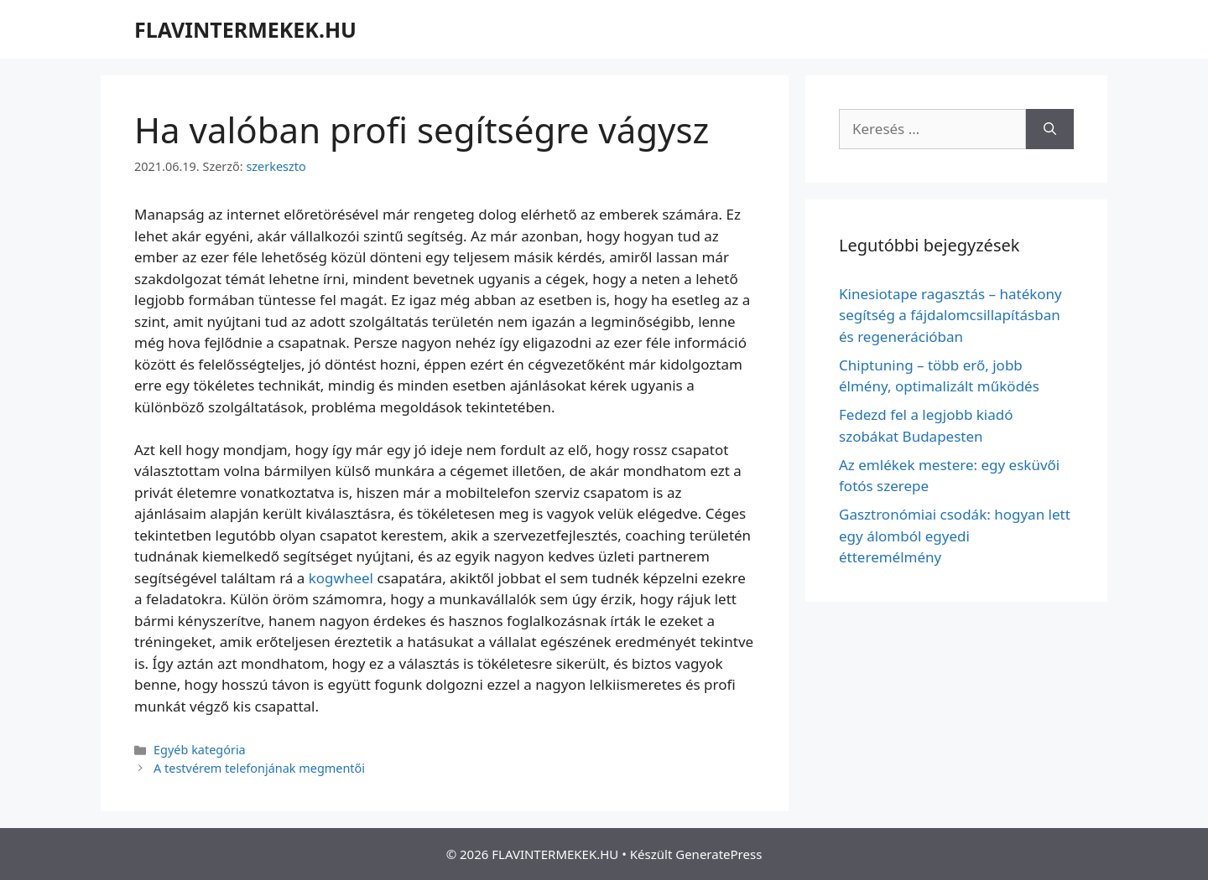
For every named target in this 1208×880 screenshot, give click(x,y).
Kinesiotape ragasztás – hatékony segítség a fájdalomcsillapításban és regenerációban (950, 315)
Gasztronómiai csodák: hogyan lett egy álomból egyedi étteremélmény (954, 536)
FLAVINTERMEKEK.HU (245, 29)
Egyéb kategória (200, 750)
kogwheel (341, 578)
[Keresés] (1050, 129)
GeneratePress (718, 854)
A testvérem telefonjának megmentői (259, 768)
